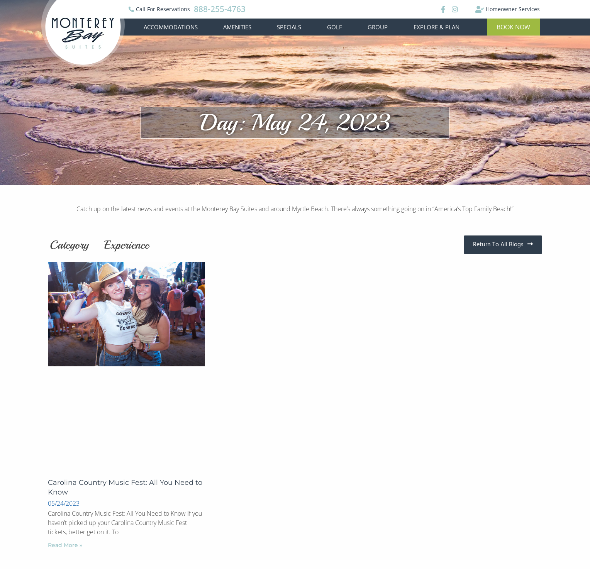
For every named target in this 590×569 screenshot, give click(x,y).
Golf (334, 27)
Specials (289, 27)
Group (378, 27)
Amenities (237, 27)
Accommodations (171, 27)
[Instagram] (454, 9)
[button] (513, 27)
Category (69, 244)
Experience (126, 244)
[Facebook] (442, 9)
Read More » (65, 545)
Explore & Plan (436, 27)
